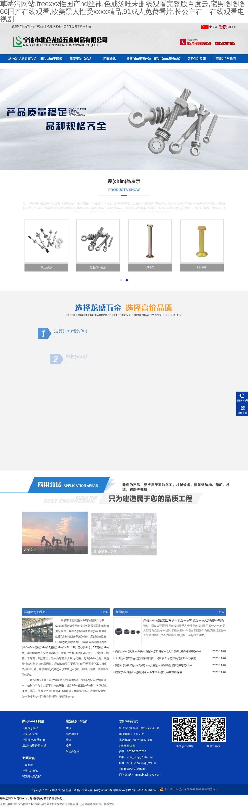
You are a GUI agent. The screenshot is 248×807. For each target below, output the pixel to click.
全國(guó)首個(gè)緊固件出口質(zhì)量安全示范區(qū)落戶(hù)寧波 (157, 658)
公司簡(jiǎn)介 (30, 728)
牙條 (68, 739)
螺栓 (68, 728)
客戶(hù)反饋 (197, 58)
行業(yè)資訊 (30, 770)
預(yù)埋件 (72, 733)
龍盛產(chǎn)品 (80, 58)
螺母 (68, 745)
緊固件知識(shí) (31, 776)
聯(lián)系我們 (226, 58)
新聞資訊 (109, 58)
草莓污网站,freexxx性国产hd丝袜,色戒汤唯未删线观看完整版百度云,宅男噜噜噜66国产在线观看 (57, 804)
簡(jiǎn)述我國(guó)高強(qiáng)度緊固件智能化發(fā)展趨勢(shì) (155, 665)
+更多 (102, 611)
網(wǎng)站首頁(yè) (22, 58)
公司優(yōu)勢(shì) (33, 739)
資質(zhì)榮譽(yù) (138, 58)
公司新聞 (27, 764)
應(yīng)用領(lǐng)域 (34, 745)
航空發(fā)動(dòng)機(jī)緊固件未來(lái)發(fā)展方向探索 (150, 672)
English (231, 26)
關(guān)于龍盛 (51, 58)
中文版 (213, 26)
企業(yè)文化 (30, 733)
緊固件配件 (72, 751)
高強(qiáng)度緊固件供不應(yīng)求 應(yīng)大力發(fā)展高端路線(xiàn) (159, 651)
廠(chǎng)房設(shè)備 (168, 60)
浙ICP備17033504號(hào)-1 (142, 790)
